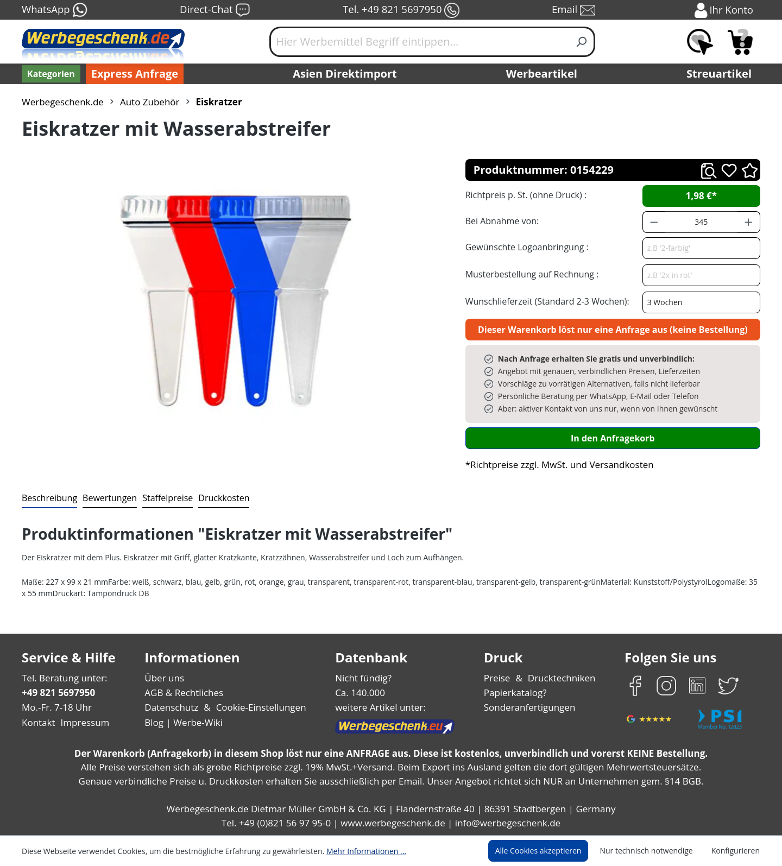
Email (574, 10)
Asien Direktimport (345, 74)
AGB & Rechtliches (185, 693)
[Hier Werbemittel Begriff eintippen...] (419, 42)
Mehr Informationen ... (351, 850)
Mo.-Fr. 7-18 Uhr (56, 707)
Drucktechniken (560, 678)
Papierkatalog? (516, 693)
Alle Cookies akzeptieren (548, 850)
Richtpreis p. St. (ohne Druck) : (524, 194)
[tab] (48, 498)
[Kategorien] (50, 74)
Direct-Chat (214, 10)
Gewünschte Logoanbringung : (524, 246)
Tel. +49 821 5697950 (400, 10)
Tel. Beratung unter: (62, 678)
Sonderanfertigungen (528, 707)
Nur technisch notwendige (652, 850)
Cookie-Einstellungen (257, 707)
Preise (498, 678)
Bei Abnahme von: (500, 220)
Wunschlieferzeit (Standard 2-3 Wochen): (544, 301)
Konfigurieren (737, 850)
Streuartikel (722, 74)
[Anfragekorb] (740, 41)
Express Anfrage (132, 74)
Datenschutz (171, 707)
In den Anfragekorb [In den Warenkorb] (612, 438)
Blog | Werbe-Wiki (182, 722)
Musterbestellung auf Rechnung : (529, 274)
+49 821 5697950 (58, 693)
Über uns (164, 678)
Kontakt (37, 722)
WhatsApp (54, 10)
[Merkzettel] (700, 41)
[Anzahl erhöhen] (748, 222)
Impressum (81, 722)
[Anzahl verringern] (653, 222)
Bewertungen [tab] (105, 497)
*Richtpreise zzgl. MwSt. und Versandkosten (556, 464)
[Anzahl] (701, 222)
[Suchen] (582, 42)
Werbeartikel (543, 74)
